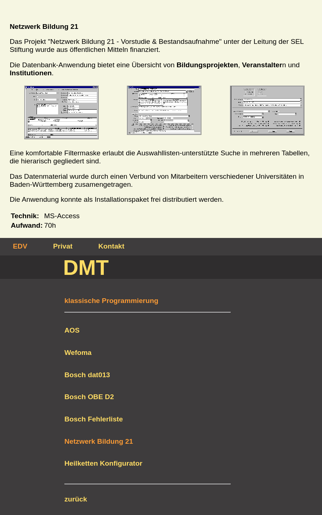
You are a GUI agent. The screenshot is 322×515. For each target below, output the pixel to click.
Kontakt (111, 246)
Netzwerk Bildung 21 (98, 441)
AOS (72, 330)
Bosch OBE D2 (89, 397)
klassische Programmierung (111, 300)
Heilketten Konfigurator (103, 463)
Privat (62, 246)
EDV (20, 246)
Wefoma (77, 352)
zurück (75, 499)
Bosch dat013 (87, 375)
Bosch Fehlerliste (93, 419)
